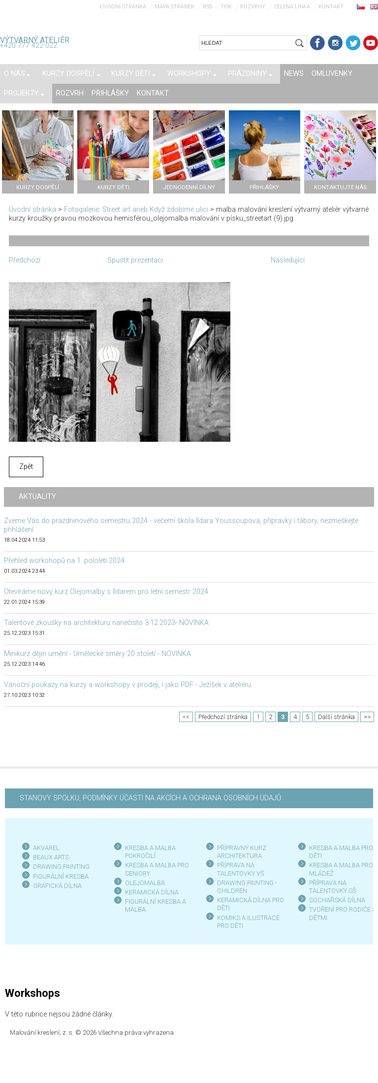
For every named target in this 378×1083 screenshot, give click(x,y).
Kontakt (331, 6)
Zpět (26, 466)
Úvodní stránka (123, 6)
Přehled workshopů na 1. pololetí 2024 (64, 561)
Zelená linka (292, 6)
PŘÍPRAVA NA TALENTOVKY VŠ (240, 869)
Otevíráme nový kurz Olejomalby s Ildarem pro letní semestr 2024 (106, 592)
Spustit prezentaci (135, 260)
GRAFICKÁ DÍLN (55, 885)
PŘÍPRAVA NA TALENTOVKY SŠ (332, 886)
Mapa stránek (174, 6)
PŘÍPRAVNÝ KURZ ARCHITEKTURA (241, 851)
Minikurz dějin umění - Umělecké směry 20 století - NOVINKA (97, 654)
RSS (207, 6)
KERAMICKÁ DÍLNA (152, 892)
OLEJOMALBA (145, 882)
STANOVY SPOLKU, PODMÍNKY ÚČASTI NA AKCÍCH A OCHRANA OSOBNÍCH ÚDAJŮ (150, 798)
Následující (288, 260)
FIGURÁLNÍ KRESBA (61, 876)
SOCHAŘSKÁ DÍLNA (337, 900)
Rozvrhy (252, 6)
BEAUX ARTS (51, 857)
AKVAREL (46, 848)
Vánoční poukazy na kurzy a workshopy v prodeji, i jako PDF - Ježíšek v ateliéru (127, 685)
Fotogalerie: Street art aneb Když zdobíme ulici (136, 209)
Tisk (226, 6)
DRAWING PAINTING (61, 866)
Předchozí (24, 260)
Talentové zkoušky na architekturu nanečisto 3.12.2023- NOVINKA (106, 623)
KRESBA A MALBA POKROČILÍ (150, 851)
